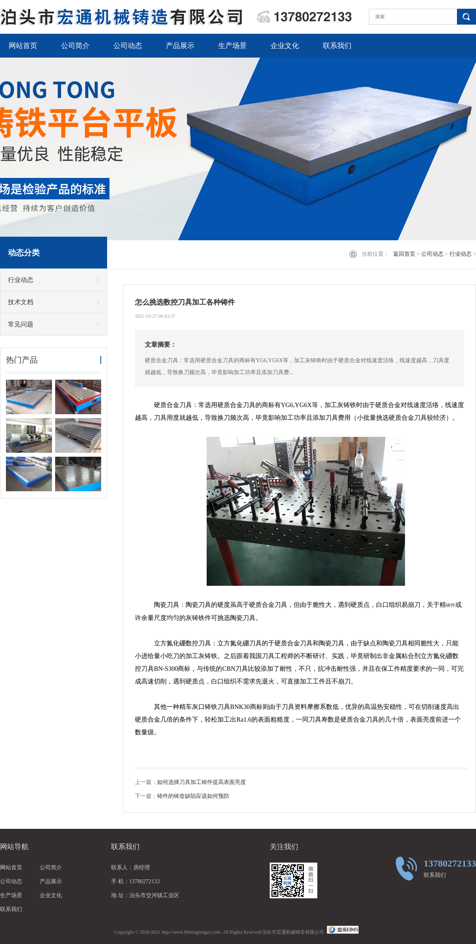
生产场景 (232, 46)
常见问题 (20, 324)
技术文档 (20, 302)
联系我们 (337, 46)
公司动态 (127, 46)
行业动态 (460, 254)
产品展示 (180, 46)
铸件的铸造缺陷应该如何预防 (193, 796)
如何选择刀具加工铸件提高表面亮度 (201, 782)
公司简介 (75, 46)
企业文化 (285, 46)
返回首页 (404, 254)
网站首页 (23, 46)
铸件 (450, 605)
